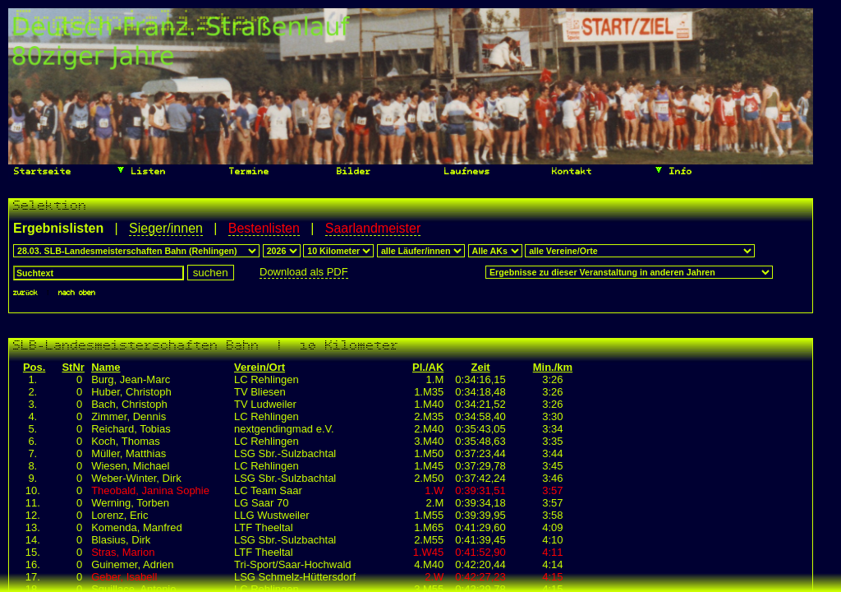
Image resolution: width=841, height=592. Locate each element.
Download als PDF (304, 272)
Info (673, 170)
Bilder (351, 172)
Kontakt (569, 172)
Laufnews (464, 172)
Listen (141, 170)
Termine (246, 172)
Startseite (39, 172)
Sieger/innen (166, 228)
